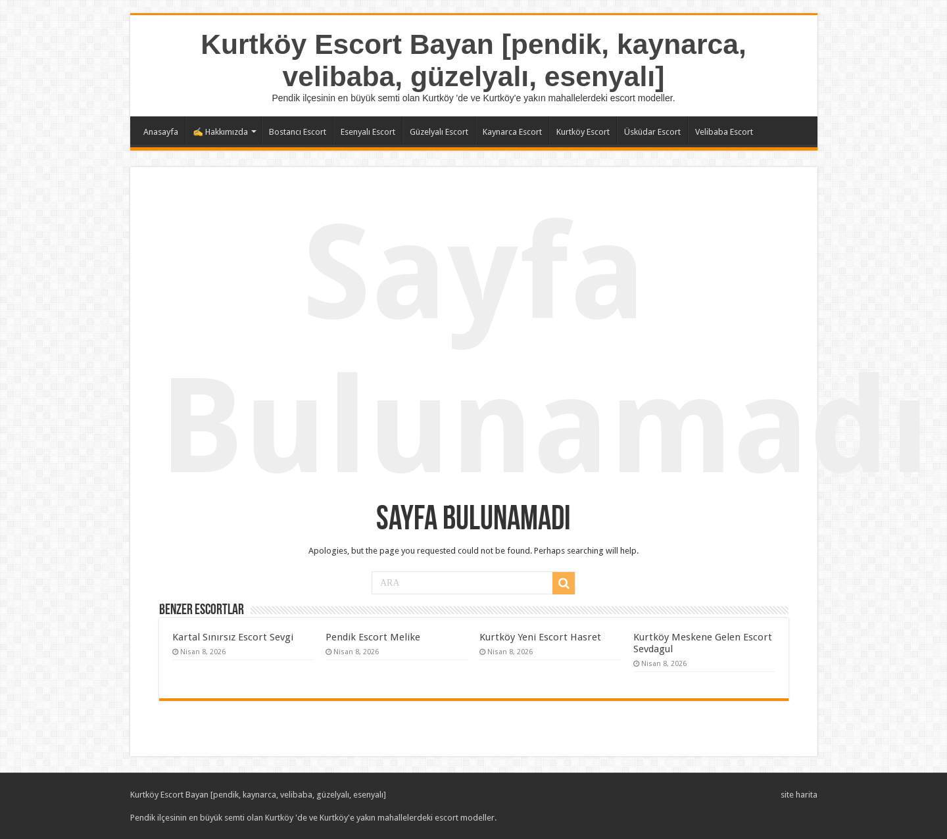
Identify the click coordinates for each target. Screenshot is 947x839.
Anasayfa (160, 132)
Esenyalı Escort (368, 132)
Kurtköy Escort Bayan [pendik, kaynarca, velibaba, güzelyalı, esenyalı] (473, 60)
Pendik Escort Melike (373, 637)
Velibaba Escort (724, 132)
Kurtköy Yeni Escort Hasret (540, 637)
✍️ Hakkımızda (220, 132)
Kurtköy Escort (583, 132)
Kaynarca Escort (512, 132)
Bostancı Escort (297, 132)
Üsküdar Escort (652, 132)
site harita (799, 795)
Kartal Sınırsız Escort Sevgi (232, 637)
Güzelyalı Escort (439, 132)
